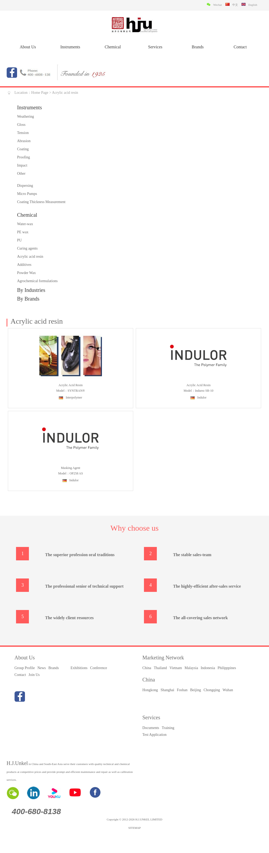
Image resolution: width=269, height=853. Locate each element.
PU (19, 240)
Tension (23, 133)
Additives (24, 265)
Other (21, 173)
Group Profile (24, 668)
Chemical (113, 47)
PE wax (22, 232)
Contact (240, 47)
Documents (150, 728)
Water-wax (25, 224)
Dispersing (25, 186)
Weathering (25, 116)
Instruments (70, 47)
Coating (23, 149)
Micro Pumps (27, 194)
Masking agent (70, 468)
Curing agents (27, 248)
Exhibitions (79, 668)
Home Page (39, 93)
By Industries (31, 290)
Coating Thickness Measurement (41, 202)
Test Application (154, 735)
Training (168, 728)
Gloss (21, 125)
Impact (22, 165)
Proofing (23, 157)
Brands (198, 47)
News (41, 668)
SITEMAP (134, 827)
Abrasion (23, 141)
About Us (28, 47)
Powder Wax (26, 273)
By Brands (28, 299)
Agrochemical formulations (37, 281)
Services (155, 47)
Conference (98, 668)
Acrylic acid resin (30, 257)
